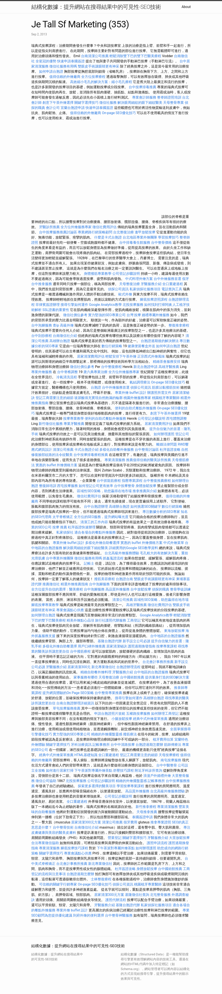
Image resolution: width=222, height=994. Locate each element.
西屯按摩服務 (68, 486)
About (186, 7)
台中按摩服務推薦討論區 (58, 232)
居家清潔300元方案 (86, 822)
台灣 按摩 (134, 315)
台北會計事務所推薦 (158, 662)
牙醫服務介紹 (151, 284)
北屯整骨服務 (161, 895)
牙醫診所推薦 (49, 227)
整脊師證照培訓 (169, 97)
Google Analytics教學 (105, 305)
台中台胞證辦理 (96, 506)
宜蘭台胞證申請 (73, 108)
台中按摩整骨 (125, 486)
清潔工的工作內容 (94, 522)
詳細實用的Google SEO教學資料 (133, 548)
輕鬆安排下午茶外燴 (120, 356)
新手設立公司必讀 (136, 641)
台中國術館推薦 (132, 677)
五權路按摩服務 (138, 713)
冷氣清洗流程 (66, 377)
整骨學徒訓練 (180, 589)
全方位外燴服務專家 (76, 227)
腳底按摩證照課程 (154, 299)
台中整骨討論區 (147, 450)
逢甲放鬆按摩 (145, 232)
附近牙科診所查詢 (148, 770)
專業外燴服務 (41, 372)
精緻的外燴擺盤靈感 (106, 734)
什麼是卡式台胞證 (108, 237)
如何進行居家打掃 (59, 770)
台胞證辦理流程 (128, 667)
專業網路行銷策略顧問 (95, 232)
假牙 (185, 279)
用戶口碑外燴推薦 (92, 646)
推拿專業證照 (161, 822)
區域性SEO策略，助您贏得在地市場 (104, 491)
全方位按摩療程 (93, 77)
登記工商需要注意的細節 (54, 398)
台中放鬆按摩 (141, 589)
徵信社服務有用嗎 (63, 66)
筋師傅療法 (172, 745)
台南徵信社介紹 (65, 336)
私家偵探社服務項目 (145, 289)
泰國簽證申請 (142, 817)
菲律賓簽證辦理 (48, 305)
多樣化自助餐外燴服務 (116, 450)
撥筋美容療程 (104, 579)
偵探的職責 (160, 589)
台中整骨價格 (162, 242)
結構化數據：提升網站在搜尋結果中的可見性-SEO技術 (96, 7)
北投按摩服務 (133, 305)
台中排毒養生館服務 (135, 242)
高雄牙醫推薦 (168, 367)
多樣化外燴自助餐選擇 (102, 543)
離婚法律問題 (166, 444)
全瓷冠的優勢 (46, 61)
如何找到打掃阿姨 (158, 305)
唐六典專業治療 (95, 372)
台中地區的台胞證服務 (167, 636)
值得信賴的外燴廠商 (64, 77)
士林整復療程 (101, 879)
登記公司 (182, 434)
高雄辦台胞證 (59, 341)
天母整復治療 (129, 284)
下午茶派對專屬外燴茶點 (93, 770)
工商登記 (134, 620)
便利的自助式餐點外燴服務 (135, 408)
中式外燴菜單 (173, 543)
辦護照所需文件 (159, 393)
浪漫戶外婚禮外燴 (157, 776)
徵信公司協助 (46, 781)
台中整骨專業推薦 (108, 693)
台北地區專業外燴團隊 (140, 237)
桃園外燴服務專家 (137, 398)
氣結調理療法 (140, 382)
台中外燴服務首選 (167, 279)
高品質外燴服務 (117, 589)
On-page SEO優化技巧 (119, 113)
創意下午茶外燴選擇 (57, 102)
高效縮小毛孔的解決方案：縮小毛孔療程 (101, 82)
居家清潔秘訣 (116, 646)
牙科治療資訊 (81, 745)
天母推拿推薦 (146, 812)
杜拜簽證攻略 (170, 450)
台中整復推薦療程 (157, 481)
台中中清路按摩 (123, 745)
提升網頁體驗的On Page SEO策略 (68, 693)
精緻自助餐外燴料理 (96, 672)
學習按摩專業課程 (131, 786)
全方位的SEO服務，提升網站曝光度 (101, 517)
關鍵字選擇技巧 (86, 102)
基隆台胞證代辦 (110, 641)
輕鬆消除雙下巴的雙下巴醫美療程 (135, 56)
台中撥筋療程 (81, 651)
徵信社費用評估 (104, 227)
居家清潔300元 (79, 667)
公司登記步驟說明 (126, 274)
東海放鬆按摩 (175, 631)
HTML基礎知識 (85, 755)
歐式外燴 (125, 294)
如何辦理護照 (164, 434)
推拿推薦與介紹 (145, 491)
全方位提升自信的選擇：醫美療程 (57, 589)
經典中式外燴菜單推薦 (150, 719)
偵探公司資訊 (118, 289)
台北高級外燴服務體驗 (122, 553)
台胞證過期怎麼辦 (149, 745)
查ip (56, 325)
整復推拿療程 (179, 325)
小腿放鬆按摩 (122, 719)
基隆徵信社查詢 (137, 895)
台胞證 (96, 387)
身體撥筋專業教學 (98, 274)
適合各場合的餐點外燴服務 (95, 532)
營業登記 (115, 838)
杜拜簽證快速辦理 (81, 527)
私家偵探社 (64, 532)
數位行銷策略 (112, 346)
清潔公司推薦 (63, 450)
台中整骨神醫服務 (119, 915)
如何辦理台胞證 (43, 615)
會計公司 (53, 108)
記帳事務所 (101, 745)
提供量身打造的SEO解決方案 (167, 677)
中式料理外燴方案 (139, 279)
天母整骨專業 (173, 102)
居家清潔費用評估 (91, 356)
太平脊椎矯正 (63, 517)
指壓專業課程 (132, 481)
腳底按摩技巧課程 (75, 848)
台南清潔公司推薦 (95, 56)
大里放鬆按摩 (179, 838)
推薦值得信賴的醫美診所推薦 (148, 460)
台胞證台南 (124, 579)
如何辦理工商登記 (165, 713)
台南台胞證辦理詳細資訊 (75, 703)
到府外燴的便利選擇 (89, 915)
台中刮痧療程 (42, 336)
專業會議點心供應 (70, 610)
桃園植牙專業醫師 (166, 398)
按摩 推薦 (59, 527)
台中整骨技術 (63, 827)
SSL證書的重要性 (55, 310)
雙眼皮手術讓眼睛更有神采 (98, 66)
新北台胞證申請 (145, 367)
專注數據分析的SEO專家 (161, 512)
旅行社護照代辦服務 (110, 620)
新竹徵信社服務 (51, 424)
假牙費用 (130, 822)
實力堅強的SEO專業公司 (107, 315)
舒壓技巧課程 (124, 770)
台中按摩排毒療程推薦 (91, 455)
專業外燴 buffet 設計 (130, 393)
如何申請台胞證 (51, 71)
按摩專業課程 (167, 646)
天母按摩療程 (169, 755)
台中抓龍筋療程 (109, 481)
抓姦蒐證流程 (113, 558)
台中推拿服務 (41, 284)
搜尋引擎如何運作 (74, 305)
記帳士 (89, 563)
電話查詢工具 (171, 289)
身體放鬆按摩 (146, 486)
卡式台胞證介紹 (86, 450)
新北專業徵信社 (103, 667)
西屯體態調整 (176, 418)
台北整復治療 (123, 232)
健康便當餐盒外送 (141, 346)
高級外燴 (67, 325)
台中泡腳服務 (42, 325)
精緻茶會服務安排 (166, 362)
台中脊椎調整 (68, 372)
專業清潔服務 (115, 460)
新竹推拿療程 (146, 807)
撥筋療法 (130, 734)
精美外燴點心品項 (81, 620)
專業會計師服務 (144, 97)
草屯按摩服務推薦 (67, 708)
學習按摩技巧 (169, 237)
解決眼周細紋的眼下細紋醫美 (139, 102)
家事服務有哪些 (85, 677)
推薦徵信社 (51, 584)
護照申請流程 (157, 843)
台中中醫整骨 (167, 765)
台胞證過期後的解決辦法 (160, 341)
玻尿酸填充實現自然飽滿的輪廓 (98, 398)
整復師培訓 (48, 486)
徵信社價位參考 (75, 315)
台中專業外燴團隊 (60, 558)
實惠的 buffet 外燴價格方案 (56, 465)
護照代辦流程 (115, 900)
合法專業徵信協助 (45, 843)
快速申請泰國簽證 (71, 61)
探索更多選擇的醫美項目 (97, 786)
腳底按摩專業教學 (45, 605)
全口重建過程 (172, 284)
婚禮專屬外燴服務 (156, 315)
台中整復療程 (112, 367)
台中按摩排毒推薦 (142, 87)
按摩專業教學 (74, 418)
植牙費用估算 (163, 739)
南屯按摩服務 (171, 760)
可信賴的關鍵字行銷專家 (58, 884)
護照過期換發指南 (141, 646)
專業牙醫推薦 (74, 424)
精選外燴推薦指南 (74, 584)
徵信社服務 (108, 102)
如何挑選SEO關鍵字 (145, 506)
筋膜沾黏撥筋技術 (166, 387)
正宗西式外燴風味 (151, 356)
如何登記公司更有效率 (96, 486)
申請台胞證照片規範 (109, 713)
